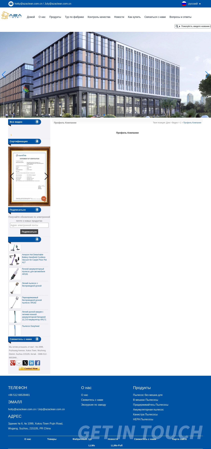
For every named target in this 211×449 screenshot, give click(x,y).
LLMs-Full (117, 445)
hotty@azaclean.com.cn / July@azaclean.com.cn (43, 3)
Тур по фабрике (74, 17)
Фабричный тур (82, 439)
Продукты (55, 17)
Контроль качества (99, 17)
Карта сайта (179, 439)
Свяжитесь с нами (92, 399)
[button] (96, 115)
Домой (31, 17)
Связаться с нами (155, 17)
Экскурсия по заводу (93, 404)
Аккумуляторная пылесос (148, 409)
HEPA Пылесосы (143, 419)
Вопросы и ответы (181, 17)
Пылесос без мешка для (147, 395)
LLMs (91, 445)
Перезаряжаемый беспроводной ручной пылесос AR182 (32, 301)
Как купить (134, 17)
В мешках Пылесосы (145, 399)
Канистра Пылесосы (145, 414)
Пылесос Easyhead (30, 327)
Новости (119, 17)
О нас (42, 17)
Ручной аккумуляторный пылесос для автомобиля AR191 (33, 272)
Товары (51, 439)
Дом (168, 123)
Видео (175, 123)
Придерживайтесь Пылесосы (150, 404)
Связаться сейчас (29, 368)
